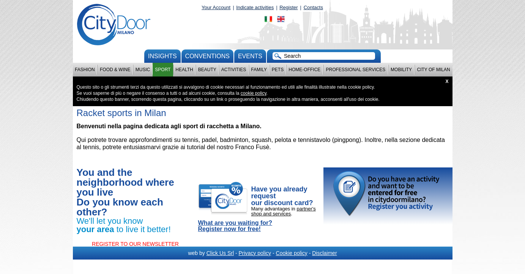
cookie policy (253, 93)
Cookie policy (291, 253)
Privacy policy (254, 253)
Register (288, 7)
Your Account (216, 7)
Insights (162, 56)
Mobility (401, 69)
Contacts (313, 7)
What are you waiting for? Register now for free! (235, 226)
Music (143, 69)
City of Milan (433, 69)
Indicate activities (255, 7)
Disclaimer (324, 253)
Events (250, 56)
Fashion (85, 69)
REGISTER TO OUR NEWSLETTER (135, 244)
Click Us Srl (220, 253)
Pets (278, 69)
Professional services (355, 69)
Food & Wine (115, 69)
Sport (162, 69)
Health (184, 69)
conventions (207, 56)
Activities (233, 69)
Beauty (207, 69)
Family (259, 69)
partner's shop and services (283, 211)
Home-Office (304, 69)
